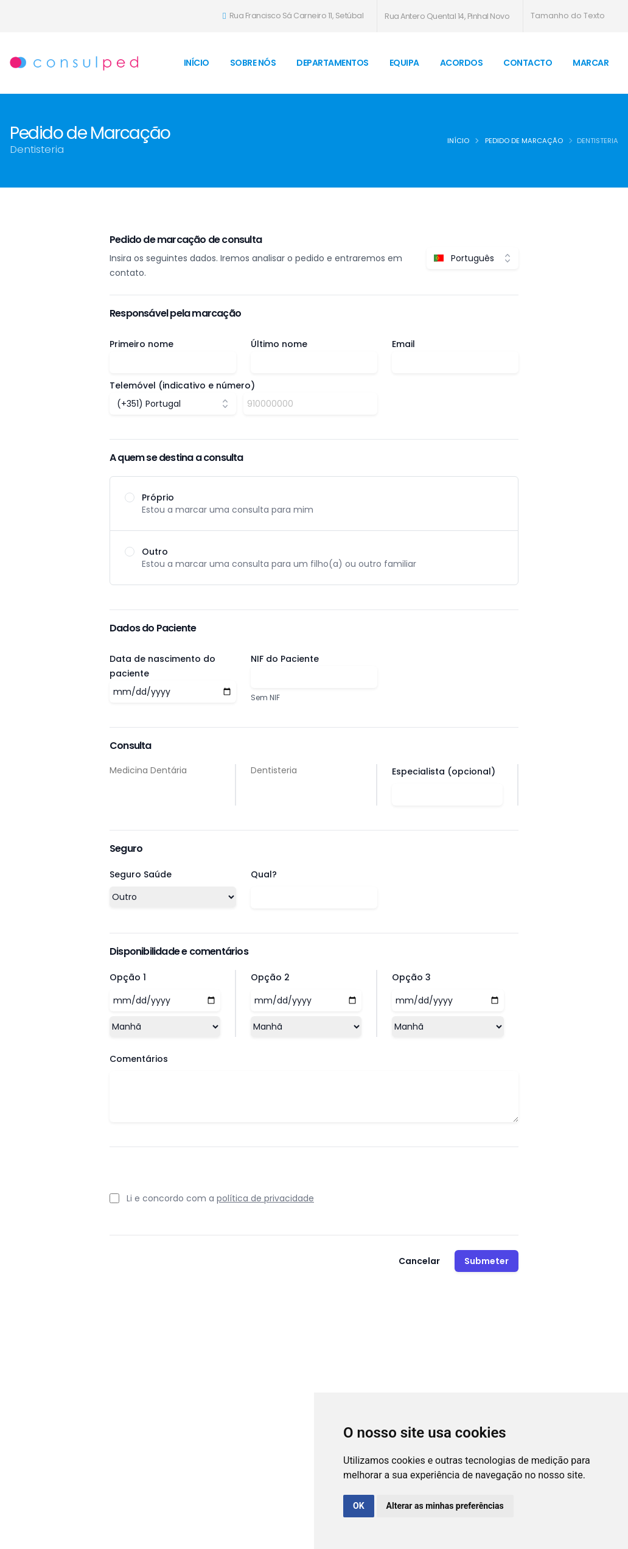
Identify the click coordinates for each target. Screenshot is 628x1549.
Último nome (279, 344)
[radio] (314, 503)
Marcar (591, 63)
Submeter (486, 1261)
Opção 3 (411, 977)
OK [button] (359, 1506)
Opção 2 (270, 977)
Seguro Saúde (141, 874)
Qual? (264, 874)
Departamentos (332, 63)
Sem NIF (265, 697)
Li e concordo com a (220, 1198)
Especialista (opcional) (443, 771)
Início (196, 63)
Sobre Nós (253, 63)
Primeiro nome (141, 344)
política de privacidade (265, 1198)
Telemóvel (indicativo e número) (182, 385)
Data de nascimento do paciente (162, 666)
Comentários (139, 1059)
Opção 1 (128, 977)
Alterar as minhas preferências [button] (445, 1506)
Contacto (527, 63)
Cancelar (419, 1261)
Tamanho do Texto (568, 15)
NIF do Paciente (285, 659)
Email (403, 344)
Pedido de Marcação (524, 141)
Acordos (461, 63)
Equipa (404, 63)
